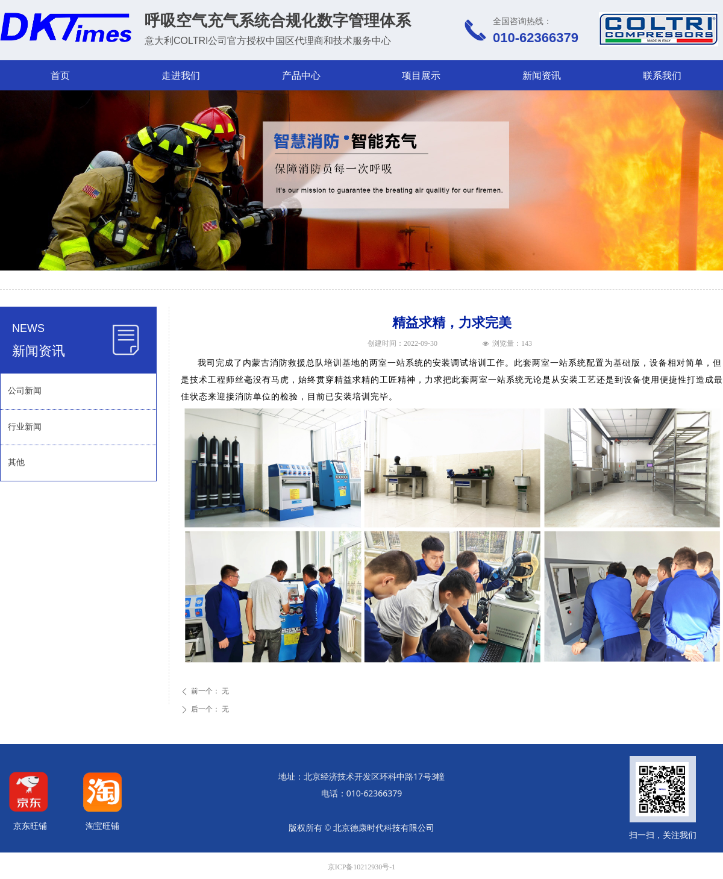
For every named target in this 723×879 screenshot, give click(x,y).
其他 (16, 462)
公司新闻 (25, 390)
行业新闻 (25, 426)
